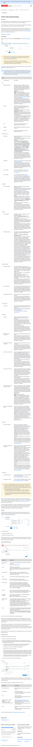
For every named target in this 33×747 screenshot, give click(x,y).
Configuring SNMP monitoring (21, 700)
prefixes (20, 190)
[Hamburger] (31, 6)
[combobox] (21, 6)
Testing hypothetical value (18, 712)
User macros (3, 66)
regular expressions (22, 96)
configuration (27, 38)
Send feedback (4, 740)
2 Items (16, 9)
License (19, 745)
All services (19, 741)
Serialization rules (26, 175)
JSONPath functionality (18, 161)
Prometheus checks (19, 476)
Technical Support (20, 739)
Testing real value (16, 564)
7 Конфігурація (11, 9)
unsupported (13, 56)
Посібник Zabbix (4, 9)
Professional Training (28, 739)
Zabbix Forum (26, 741)
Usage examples (7, 34)
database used (19, 309)
